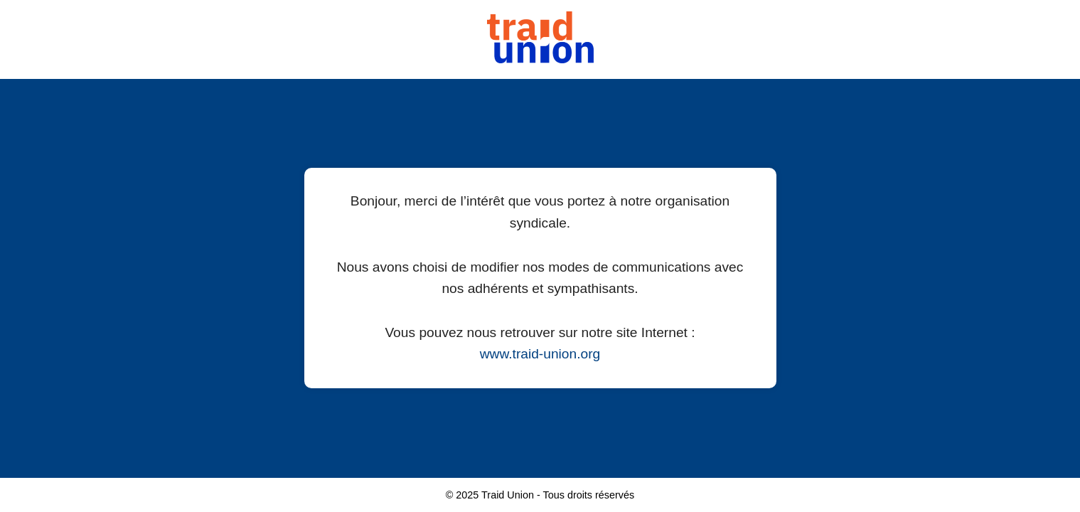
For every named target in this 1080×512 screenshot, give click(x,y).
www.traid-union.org (540, 353)
